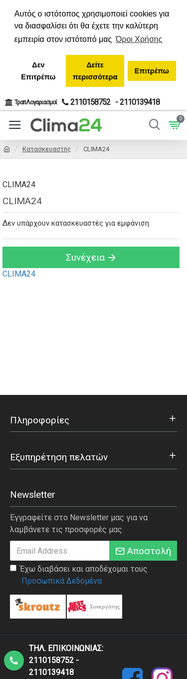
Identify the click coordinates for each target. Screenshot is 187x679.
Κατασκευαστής (46, 149)
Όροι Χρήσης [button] (139, 39)
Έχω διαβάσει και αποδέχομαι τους (79, 575)
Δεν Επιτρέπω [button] (38, 71)
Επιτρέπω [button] (152, 71)
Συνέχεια (85, 257)
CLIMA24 (18, 274)
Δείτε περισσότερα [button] (95, 71)
